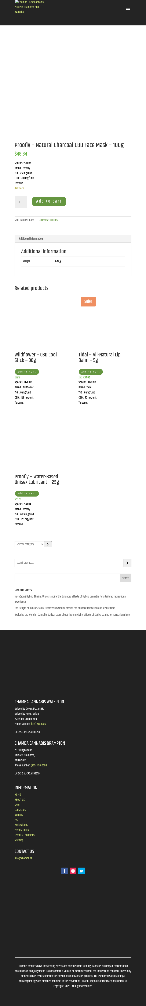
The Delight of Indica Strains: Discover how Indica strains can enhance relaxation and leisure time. (65, 608)
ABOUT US (20, 800)
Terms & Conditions (24, 835)
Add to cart (49, 201)
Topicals (53, 220)
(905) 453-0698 (39, 765)
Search (19, 556)
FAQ (16, 820)
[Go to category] (48, 544)
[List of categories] (29, 544)
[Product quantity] (21, 202)
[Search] (127, 563)
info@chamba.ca (23, 858)
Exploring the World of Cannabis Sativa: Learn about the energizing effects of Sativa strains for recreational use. (72, 615)
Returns (19, 815)
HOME (18, 794)
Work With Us (21, 825)
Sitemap (19, 840)
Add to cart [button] (27, 372)
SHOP (17, 805)
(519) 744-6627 (38, 724)
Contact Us (20, 810)
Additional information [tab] (31, 238)
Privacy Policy (22, 830)
